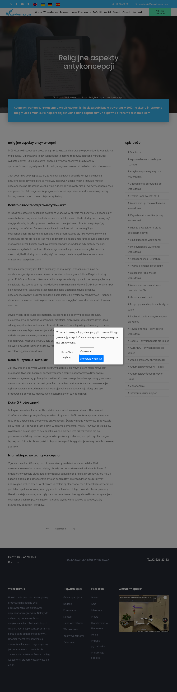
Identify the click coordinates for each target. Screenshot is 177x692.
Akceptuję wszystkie (91, 358)
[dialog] (88, 346)
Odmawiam (86, 351)
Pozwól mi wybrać (67, 355)
